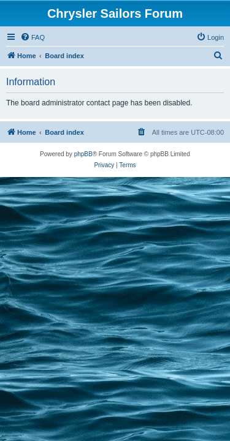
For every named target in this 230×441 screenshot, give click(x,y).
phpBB (83, 154)
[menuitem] (32, 37)
